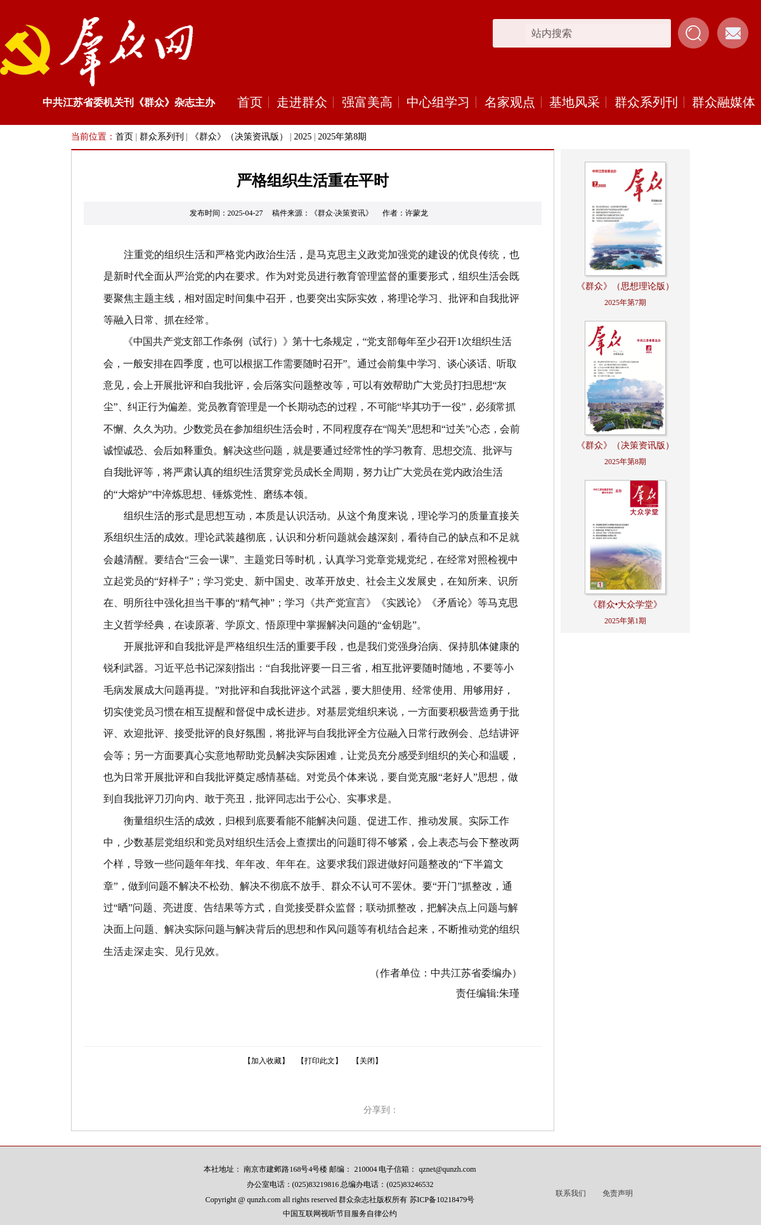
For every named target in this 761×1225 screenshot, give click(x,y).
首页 (250, 102)
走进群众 (301, 102)
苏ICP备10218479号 (442, 1199)
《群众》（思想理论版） (625, 286)
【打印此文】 (319, 1060)
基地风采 (574, 102)
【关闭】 (367, 1060)
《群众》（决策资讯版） (239, 136)
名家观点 (510, 102)
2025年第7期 (625, 302)
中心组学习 (438, 102)
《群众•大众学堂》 (626, 604)
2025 (302, 136)
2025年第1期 (625, 620)
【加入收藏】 (266, 1060)
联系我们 (571, 1193)
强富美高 (367, 102)
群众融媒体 (723, 102)
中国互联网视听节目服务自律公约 (340, 1213)
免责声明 (617, 1193)
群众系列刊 (646, 102)
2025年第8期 (342, 136)
